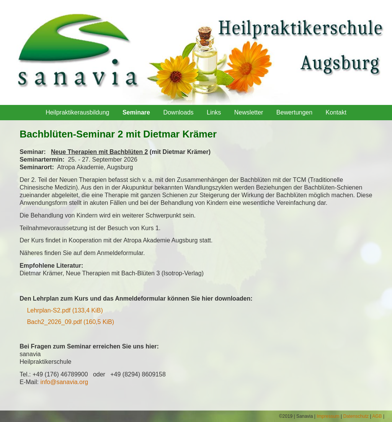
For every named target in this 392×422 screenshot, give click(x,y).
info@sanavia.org (64, 382)
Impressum (328, 416)
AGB (377, 416)
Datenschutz (356, 416)
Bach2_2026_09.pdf (70, 322)
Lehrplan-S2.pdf (65, 310)
